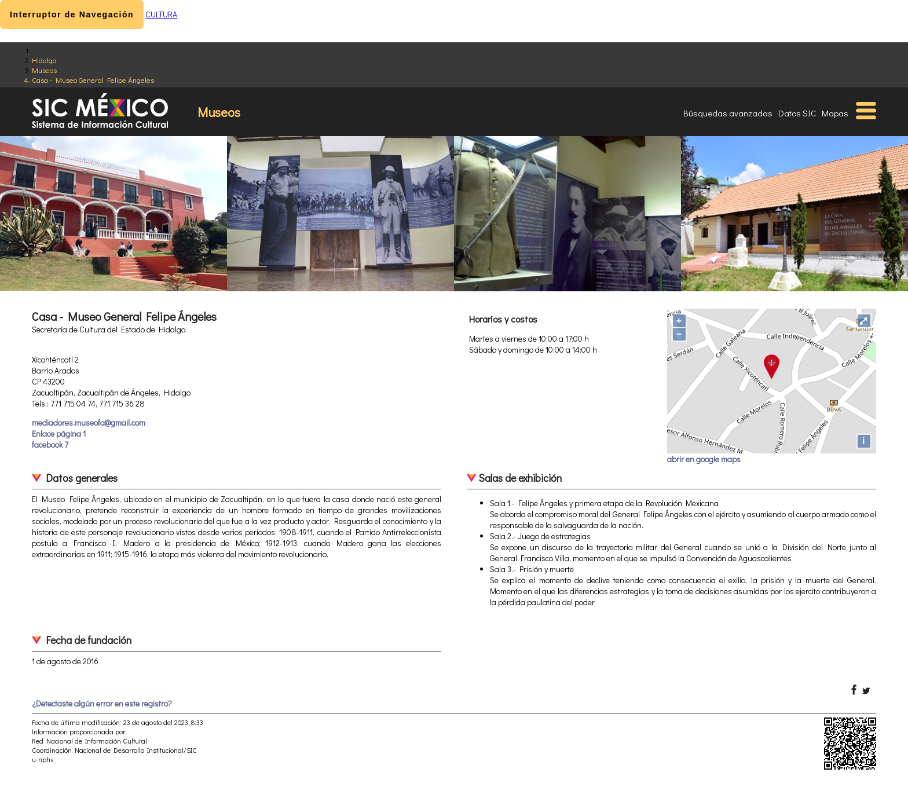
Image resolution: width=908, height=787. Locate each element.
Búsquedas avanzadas (727, 113)
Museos (44, 70)
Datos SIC (797, 113)
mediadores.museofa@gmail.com (88, 422)
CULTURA (161, 14)
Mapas (835, 113)
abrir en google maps (704, 458)
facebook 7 (50, 444)
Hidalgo (44, 60)
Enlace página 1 (59, 433)
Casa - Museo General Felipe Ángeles (93, 80)
